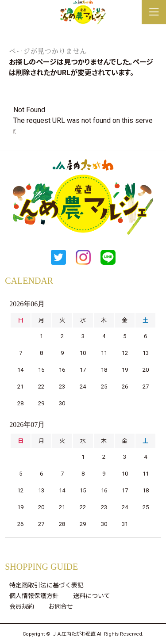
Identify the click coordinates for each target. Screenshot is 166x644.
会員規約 (21, 606)
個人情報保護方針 (34, 596)
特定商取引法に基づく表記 (46, 585)
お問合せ (60, 606)
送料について (91, 596)
